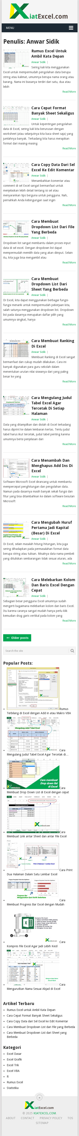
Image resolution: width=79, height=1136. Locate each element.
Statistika (13, 1088)
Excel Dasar (14, 1053)
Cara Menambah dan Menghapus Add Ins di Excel (52, 465)
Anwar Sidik (38, 62)
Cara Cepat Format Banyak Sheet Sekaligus (52, 110)
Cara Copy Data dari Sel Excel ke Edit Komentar (53, 167)
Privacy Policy (51, 1118)
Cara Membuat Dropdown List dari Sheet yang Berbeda (49, 284)
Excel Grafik (14, 1059)
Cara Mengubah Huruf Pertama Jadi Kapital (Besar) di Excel (51, 527)
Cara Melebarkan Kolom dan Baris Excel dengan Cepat (53, 584)
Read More (69, 91)
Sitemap (42, 1123)
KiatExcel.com (44, 1113)
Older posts (17, 638)
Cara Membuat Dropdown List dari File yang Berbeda (52, 226)
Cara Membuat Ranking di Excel (52, 343)
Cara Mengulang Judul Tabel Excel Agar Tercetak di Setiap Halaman (51, 405)
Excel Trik (13, 1065)
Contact (27, 1118)
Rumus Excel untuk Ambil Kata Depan (49, 53)
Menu (10, 28)
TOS (70, 1118)
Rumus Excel (15, 1082)
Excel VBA (13, 1071)
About (11, 1118)
